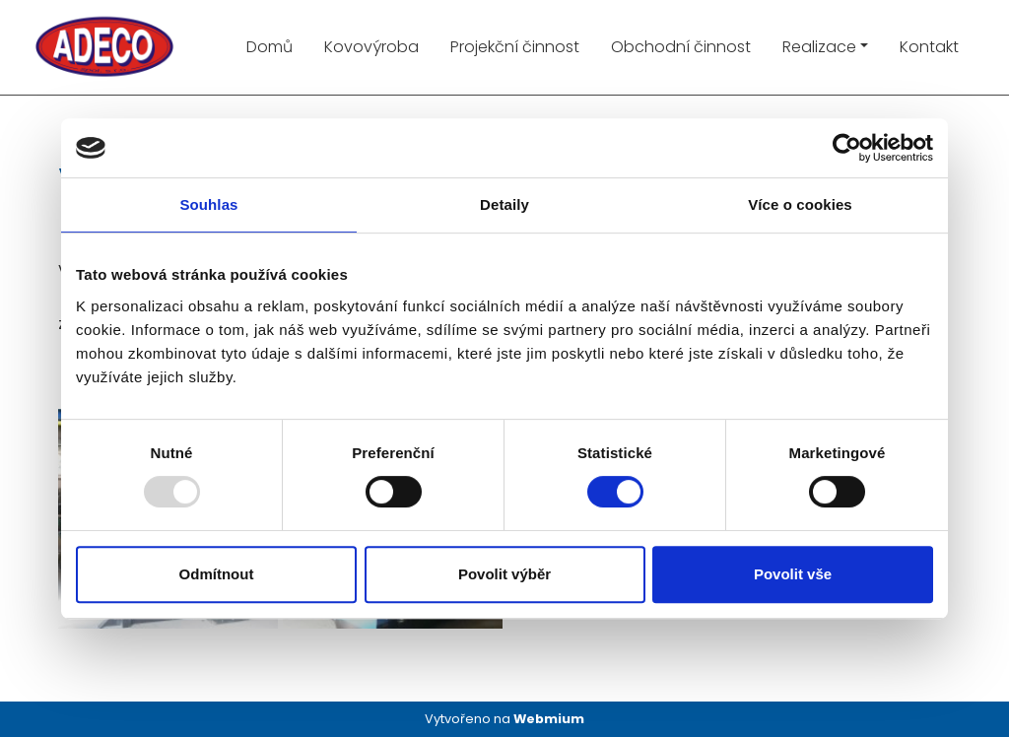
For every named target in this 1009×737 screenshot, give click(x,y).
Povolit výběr (504, 574)
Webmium (548, 718)
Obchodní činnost (681, 46)
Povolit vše (793, 574)
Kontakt (929, 46)
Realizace (819, 46)
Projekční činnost (514, 46)
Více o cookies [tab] (800, 204)
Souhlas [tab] (208, 204)
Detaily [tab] (504, 204)
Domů (269, 46)
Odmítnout (216, 574)
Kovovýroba (371, 46)
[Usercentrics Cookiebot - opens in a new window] (847, 148)
